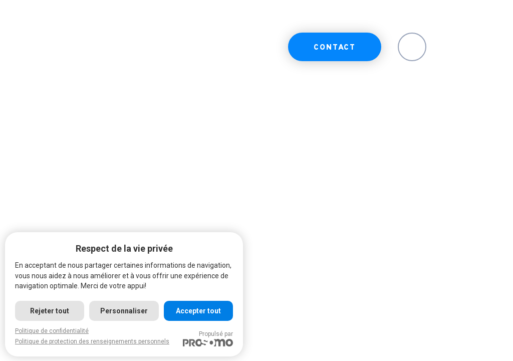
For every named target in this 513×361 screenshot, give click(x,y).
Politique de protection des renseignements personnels (92, 341)
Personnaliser (124, 311)
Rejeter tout (49, 311)
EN (412, 48)
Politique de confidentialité (52, 330)
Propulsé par (208, 338)
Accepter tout (198, 311)
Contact (335, 48)
